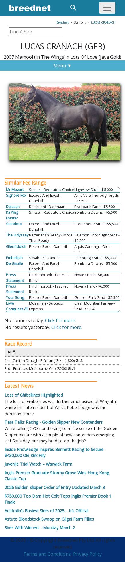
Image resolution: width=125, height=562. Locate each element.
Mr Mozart (15, 189)
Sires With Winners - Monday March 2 (40, 527)
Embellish (14, 257)
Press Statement (15, 277)
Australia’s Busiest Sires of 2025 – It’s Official (46, 510)
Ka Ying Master (12, 215)
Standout (14, 223)
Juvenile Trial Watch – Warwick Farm (38, 464)
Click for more (60, 320)
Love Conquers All (17, 306)
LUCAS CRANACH (103, 22)
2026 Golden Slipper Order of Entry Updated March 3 (55, 487)
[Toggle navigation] (107, 8)
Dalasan (13, 206)
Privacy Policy (87, 554)
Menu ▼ (62, 65)
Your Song (15, 297)
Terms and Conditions (47, 554)
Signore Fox (16, 195)
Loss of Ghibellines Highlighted (34, 395)
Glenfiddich (16, 246)
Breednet (62, 22)
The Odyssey (17, 235)
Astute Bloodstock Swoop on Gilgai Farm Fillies (49, 519)
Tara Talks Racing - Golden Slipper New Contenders (54, 422)
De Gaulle (14, 263)
